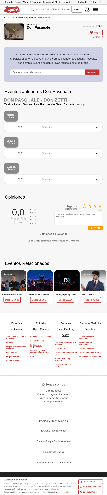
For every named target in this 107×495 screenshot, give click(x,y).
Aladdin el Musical (14, 361)
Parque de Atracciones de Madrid (16, 348)
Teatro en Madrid (86, 349)
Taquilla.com (10, 7)
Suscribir (92, 72)
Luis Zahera (60, 349)
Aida (32, 357)
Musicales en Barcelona (90, 357)
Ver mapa (81, 104)
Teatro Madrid (81, 2)
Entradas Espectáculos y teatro (66, 329)
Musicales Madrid (63, 2)
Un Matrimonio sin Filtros (63, 365)
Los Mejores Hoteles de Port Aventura (53, 462)
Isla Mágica (11, 343)
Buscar (77, 9)
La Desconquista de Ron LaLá (66, 354)
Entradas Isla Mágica (42, 2)
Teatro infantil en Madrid (90, 353)
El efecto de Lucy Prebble (62, 359)
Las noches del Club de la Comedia (16, 338)
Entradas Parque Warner (17, 2)
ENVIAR (95, 228)
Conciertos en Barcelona (85, 344)
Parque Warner (12, 357)
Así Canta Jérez (37, 341)
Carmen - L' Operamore (40, 337)
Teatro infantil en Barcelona (86, 338)
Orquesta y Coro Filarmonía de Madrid (39, 352)
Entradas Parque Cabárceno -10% (54, 441)
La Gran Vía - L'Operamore (36, 346)
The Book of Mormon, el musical (65, 344)
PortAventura (12, 353)
